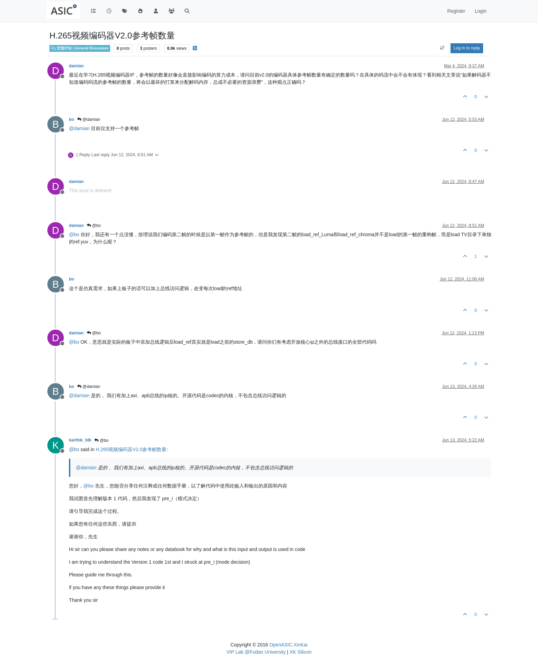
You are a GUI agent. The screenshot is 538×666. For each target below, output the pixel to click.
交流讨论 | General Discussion (79, 48)
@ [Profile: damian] (79, 128)
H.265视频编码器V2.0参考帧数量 (131, 449)
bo (71, 119)
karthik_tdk (80, 440)
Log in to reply (467, 48)
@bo (94, 225)
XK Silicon (301, 652)
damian (76, 66)
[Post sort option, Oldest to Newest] (442, 48)
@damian (88, 119)
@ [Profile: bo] (74, 234)
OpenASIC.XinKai (288, 644)
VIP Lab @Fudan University (256, 652)
